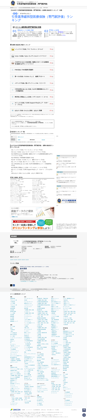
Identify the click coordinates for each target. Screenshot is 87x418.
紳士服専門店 (40, 400)
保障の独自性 (60, 172)
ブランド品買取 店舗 (28, 370)
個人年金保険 (66, 367)
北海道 (39, 311)
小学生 (47, 344)
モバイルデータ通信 (67, 308)
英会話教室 (39, 357)
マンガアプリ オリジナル (29, 368)
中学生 (43, 344)
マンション (13, 369)
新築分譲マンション (14, 390)
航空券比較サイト (28, 388)
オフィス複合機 (27, 374)
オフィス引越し (27, 371)
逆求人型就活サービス (56, 301)
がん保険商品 (66, 355)
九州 (22, 375)
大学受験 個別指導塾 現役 (42, 301)
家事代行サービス (28, 303)
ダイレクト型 (14, 300)
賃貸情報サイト (13, 380)
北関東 (16, 398)
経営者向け (54, 349)
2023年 (19, 259)
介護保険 (65, 363)
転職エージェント (55, 309)
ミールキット (27, 311)
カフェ (25, 355)
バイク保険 (12, 303)
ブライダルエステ (55, 359)
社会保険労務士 (45, 365)
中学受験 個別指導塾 (41, 329)
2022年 (23, 259)
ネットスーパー (27, 314)
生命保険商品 (66, 350)
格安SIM (66, 300)
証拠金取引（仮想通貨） (16, 360)
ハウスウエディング (55, 369)
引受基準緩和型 (67, 349)
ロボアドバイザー (14, 362)
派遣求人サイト (54, 321)
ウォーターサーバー (28, 298)
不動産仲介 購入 (13, 370)
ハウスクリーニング (28, 305)
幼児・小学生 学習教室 (42, 347)
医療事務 (42, 362)
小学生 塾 (39, 335)
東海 (16, 375)
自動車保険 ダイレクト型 (68, 331)
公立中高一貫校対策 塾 (42, 332)
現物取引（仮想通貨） (16, 359)
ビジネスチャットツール (56, 344)
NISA (11, 328)
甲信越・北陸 (44, 313)
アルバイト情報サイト (56, 303)
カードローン (13, 344)
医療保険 (12, 316)
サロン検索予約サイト (56, 364)
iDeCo (64, 380)
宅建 (39, 363)
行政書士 (40, 367)
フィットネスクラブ (41, 385)
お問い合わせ (43, 409)
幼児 (39, 355)
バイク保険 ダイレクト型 (68, 334)
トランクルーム (27, 321)
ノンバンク (17, 345)
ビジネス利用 (28, 401)
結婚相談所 (53, 373)
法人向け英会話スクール (42, 378)
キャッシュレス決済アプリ (16, 355)
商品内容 (43, 139)
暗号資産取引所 (13, 357)
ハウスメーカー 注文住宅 (15, 393)
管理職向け (54, 351)
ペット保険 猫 (66, 344)
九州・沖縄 (40, 316)
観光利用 (27, 402)
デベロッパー (14, 404)
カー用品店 (39, 403)
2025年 (11, 259)
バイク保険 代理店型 (67, 336)
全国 (59, 389)
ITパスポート (44, 368)
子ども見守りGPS (28, 379)
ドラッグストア (40, 398)
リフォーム (12, 385)
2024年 (15, 259)
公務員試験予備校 (41, 376)
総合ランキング (21, 136)
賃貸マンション (13, 382)
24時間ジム (39, 386)
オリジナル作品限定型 (30, 365)
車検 (25, 352)
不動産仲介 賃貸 (13, 378)
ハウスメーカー (14, 403)
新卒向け (54, 354)
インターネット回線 (67, 318)
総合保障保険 (66, 365)
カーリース (26, 334)
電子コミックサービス (29, 361)
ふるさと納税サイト (28, 319)
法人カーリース (54, 341)
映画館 (52, 383)
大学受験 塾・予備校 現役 (42, 298)
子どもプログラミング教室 (42, 380)
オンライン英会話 (41, 359)
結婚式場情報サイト (55, 376)
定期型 (69, 347)
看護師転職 (53, 311)
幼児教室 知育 (40, 348)
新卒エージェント (55, 330)
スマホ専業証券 (13, 332)
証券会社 (13, 329)
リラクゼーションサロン (42, 388)
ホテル (25, 399)
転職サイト (53, 305)
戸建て (18, 369)
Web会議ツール (54, 346)
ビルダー (13, 396)
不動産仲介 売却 (13, 367)
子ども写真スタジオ (28, 358)
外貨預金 (12, 339)
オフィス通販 (27, 373)
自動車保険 (12, 298)
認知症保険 (65, 360)
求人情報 (57, 409)
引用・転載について (50, 409)
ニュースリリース (29, 409)
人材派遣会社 (54, 335)
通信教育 (39, 342)
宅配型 (26, 326)
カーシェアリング (28, 329)
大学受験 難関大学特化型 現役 (43, 305)
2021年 (27, 259)
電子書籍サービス (28, 360)
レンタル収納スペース (30, 322)
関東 (60, 384)
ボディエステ (54, 363)
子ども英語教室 (40, 354)
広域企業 (66, 316)
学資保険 (12, 319)
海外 (29, 398)
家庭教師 (39, 345)
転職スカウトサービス (56, 308)
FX (10, 342)
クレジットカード (14, 347)
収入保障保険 (67, 354)
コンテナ (27, 324)
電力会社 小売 (27, 378)
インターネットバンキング (16, 337)
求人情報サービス (55, 322)
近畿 (19, 375)
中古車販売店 (27, 339)
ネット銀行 (12, 336)
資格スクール (40, 370)
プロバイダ (65, 309)
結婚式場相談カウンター (56, 374)
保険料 (19, 139)
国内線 (26, 393)
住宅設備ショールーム (15, 383)
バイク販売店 (27, 345)
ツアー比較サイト (28, 394)
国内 (26, 398)
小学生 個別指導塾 (41, 339)
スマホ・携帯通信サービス (68, 298)
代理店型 (13, 301)
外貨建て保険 (66, 362)
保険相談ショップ (14, 321)
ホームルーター (66, 306)
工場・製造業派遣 (55, 319)
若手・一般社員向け (56, 353)
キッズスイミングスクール (42, 390)
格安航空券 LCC (27, 391)
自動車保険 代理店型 (67, 332)
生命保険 (12, 314)
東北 (13, 398)
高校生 (39, 344)
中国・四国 (20, 399)
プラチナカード (68, 397)
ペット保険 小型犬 (67, 342)
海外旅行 (32, 386)
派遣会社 (53, 318)
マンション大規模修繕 (15, 377)
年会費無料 (13, 349)
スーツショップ (40, 401)
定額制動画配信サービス (29, 357)
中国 (74, 313)
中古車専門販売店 (29, 340)
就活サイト (53, 300)
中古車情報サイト (28, 337)
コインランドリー (28, 306)
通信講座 (39, 360)
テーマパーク (54, 392)
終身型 (65, 347)
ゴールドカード (14, 352)
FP (38, 362)
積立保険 (65, 370)
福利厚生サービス (28, 376)
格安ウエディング (55, 371)
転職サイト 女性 (54, 306)
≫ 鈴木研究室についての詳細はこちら (28, 281)
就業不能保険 (66, 359)
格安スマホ (66, 301)
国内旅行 (27, 386)
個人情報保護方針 (37, 409)
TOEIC (39, 365)
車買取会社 (26, 335)
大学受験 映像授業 (41, 308)
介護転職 (53, 313)
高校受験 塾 (39, 309)
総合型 (26, 363)
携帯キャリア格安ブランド (69, 305)
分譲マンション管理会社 (15, 373)
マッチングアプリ (55, 378)
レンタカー (26, 331)
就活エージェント (55, 298)
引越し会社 (26, 327)
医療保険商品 (66, 345)
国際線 (30, 393)
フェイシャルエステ (55, 361)
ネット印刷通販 (54, 343)
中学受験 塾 (39, 326)
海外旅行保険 (13, 311)
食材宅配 (26, 308)
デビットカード (13, 354)
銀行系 (12, 345)
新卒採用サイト (54, 327)
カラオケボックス (55, 391)
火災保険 (12, 309)
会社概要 (23, 409)
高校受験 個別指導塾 (41, 318)
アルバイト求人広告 (55, 336)
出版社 (26, 366)
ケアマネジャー (46, 367)
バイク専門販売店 (29, 347)
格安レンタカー (27, 332)
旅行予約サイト (27, 384)
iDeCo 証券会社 (13, 334)
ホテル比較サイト (28, 389)
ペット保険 (12, 313)
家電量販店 (39, 396)
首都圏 (12, 375)
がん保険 (12, 318)
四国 (65, 314)
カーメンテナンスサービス (30, 353)
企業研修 (53, 348)
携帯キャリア (67, 303)
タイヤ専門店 (40, 405)
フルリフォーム (14, 386)
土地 (22, 369)
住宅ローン (12, 341)
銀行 (12, 331)
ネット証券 (12, 326)
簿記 (42, 363)
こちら (63, 35)
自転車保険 (12, 308)
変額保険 (65, 368)
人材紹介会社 (54, 332)
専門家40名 (60, 32)
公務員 (39, 368)
